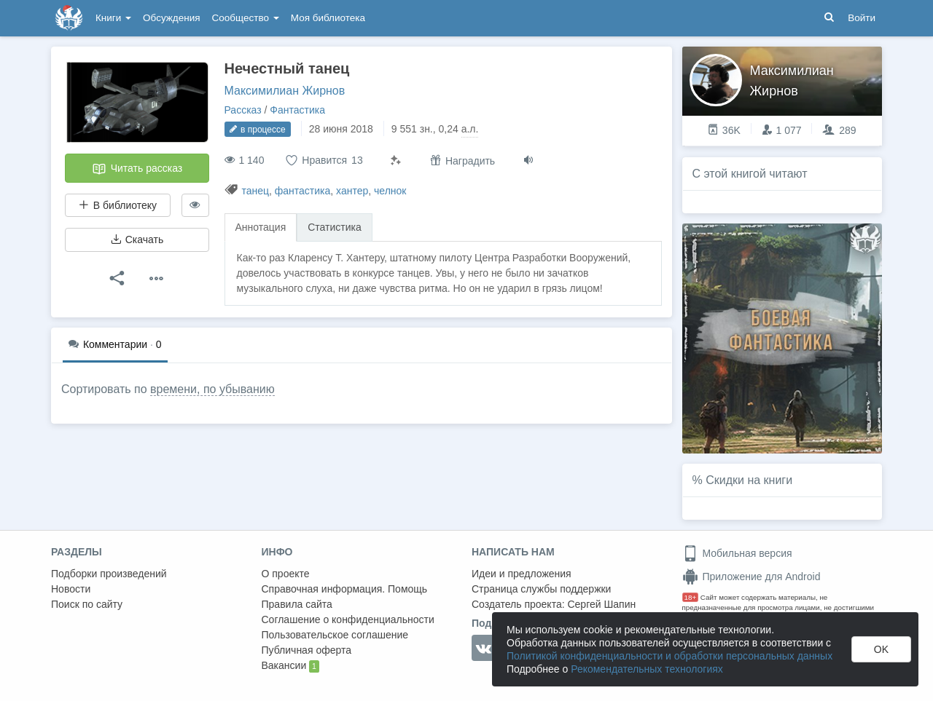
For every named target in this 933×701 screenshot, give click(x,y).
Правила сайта (297, 604)
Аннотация (260, 227)
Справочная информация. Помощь (345, 589)
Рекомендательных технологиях (647, 669)
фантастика (303, 191)
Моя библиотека (328, 17)
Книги (113, 17)
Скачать (137, 239)
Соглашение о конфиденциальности (348, 619)
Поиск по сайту (86, 604)
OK (881, 649)
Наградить (462, 160)
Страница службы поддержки (541, 589)
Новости (70, 589)
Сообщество (245, 17)
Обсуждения (171, 17)
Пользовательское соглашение (335, 635)
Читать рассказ (137, 169)
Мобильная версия (737, 553)
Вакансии (290, 666)
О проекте (286, 573)
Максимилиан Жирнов (285, 90)
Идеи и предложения (521, 573)
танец (255, 191)
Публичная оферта (307, 650)
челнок (390, 191)
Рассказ (243, 110)
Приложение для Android (751, 577)
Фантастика (297, 110)
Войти (861, 17)
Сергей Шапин (601, 604)
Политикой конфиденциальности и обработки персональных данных (669, 656)
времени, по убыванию (212, 389)
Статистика (335, 227)
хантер (352, 191)
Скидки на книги (749, 480)
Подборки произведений (109, 573)
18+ (690, 597)
